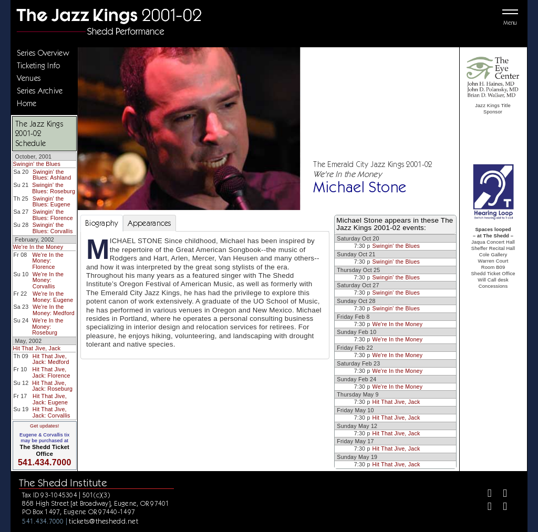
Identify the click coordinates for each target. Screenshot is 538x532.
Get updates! (44, 426)
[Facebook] (485, 494)
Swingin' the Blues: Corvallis (53, 228)
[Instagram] (485, 507)
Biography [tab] (101, 223)
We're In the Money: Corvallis (48, 280)
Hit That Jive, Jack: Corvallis (51, 412)
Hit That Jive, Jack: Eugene (50, 399)
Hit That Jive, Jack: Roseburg (52, 386)
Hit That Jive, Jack (36, 348)
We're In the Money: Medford (54, 310)
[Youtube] (500, 507)
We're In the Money (38, 247)
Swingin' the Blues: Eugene (51, 201)
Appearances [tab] (149, 223)
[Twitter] (500, 494)
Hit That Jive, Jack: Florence (51, 372)
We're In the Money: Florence (47, 261)
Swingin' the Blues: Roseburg (53, 188)
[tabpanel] (205, 295)
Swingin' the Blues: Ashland (52, 175)
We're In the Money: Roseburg (47, 326)
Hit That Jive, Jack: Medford (51, 359)
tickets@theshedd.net (103, 521)
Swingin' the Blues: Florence (53, 214)
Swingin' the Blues (36, 164)
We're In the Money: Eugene (53, 296)
